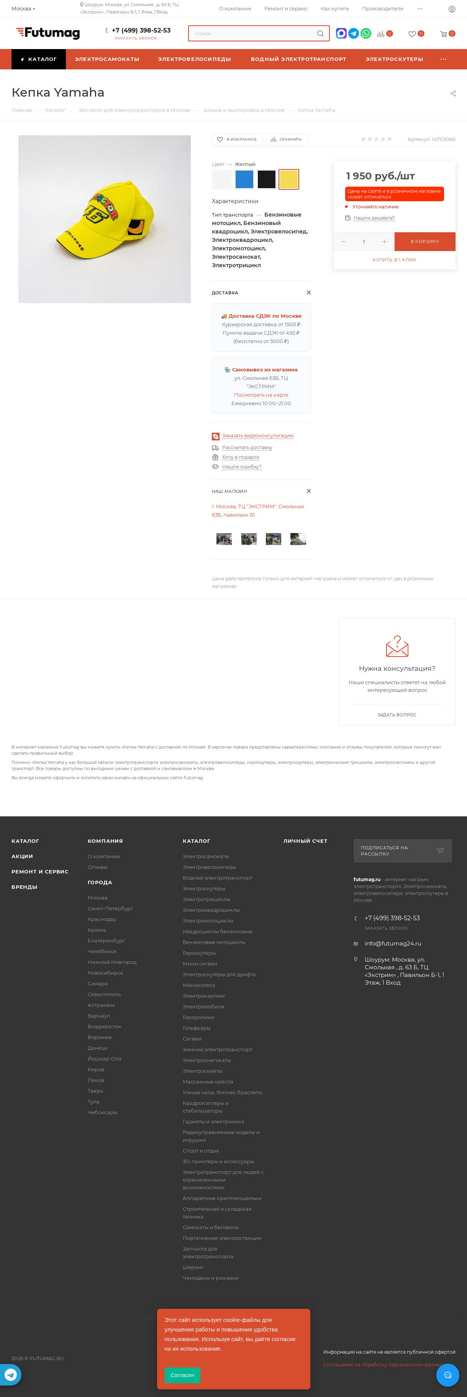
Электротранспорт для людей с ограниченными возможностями (223, 1179)
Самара (98, 983)
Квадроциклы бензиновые (217, 931)
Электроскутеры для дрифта (219, 974)
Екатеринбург (106, 940)
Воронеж (100, 1037)
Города (100, 882)
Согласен (182, 1375)
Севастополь (104, 994)
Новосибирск (105, 973)
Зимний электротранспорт (217, 1049)
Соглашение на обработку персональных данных (382, 1364)
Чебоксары (102, 1112)
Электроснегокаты (207, 1060)
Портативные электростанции (222, 1238)
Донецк (98, 1048)
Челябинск (102, 951)
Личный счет (305, 841)
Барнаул (99, 1016)
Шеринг (193, 1267)
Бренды (24, 887)
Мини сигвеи (200, 963)
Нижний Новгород (112, 962)
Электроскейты (203, 1071)
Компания (105, 841)
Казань (97, 930)
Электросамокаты (206, 856)
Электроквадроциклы (211, 910)
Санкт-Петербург (110, 908)
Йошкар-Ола (104, 1059)
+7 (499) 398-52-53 (141, 30)
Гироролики (198, 1017)
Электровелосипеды (209, 867)
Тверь (95, 1091)
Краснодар (102, 919)
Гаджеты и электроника (213, 1121)
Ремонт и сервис (40, 871)
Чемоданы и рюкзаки (211, 1278)
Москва (98, 898)
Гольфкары (197, 1028)
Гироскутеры (199, 953)
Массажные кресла (208, 1082)
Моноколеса (199, 985)
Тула (94, 1101)
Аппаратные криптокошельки (222, 1198)
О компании (104, 856)
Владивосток (104, 1026)
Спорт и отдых (201, 1150)
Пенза (96, 1080)
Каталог (25, 841)
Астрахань (101, 1005)
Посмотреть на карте (261, 395)
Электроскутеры (204, 888)
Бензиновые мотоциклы (214, 942)
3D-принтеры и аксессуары (218, 1161)
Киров (96, 1069)
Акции (22, 856)
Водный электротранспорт (217, 878)
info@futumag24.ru (393, 943)
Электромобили (203, 1006)
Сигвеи (192, 1039)
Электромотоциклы (208, 921)
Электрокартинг (204, 996)
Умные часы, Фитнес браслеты (222, 1092)
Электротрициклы (206, 899)
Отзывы (98, 867)
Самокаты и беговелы (211, 1227)
